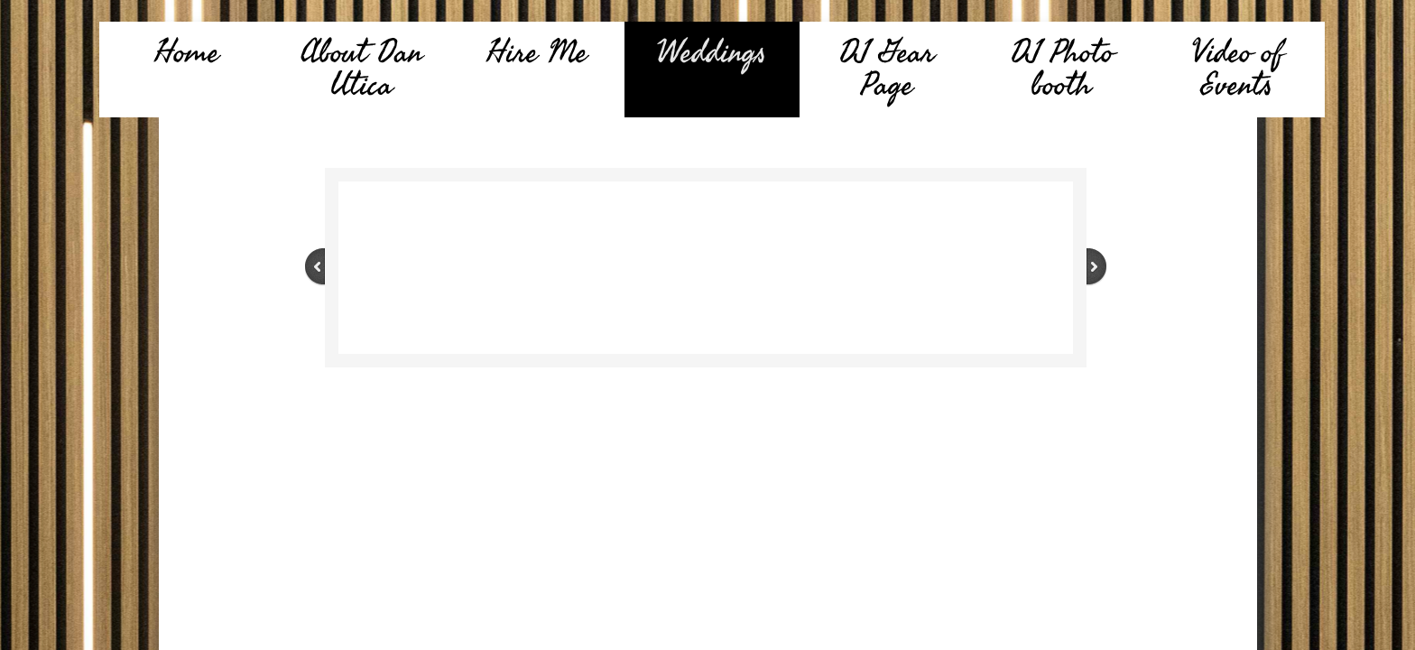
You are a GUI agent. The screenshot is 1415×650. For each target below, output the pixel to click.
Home (186, 53)
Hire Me (536, 53)
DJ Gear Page (887, 69)
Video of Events (1237, 69)
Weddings (711, 53)
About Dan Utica (361, 69)
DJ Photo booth (1062, 69)
